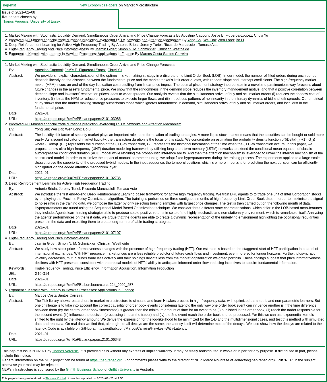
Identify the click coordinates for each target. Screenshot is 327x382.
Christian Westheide (173, 49)
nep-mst (9, 5)
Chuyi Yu (261, 35)
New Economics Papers (98, 5)
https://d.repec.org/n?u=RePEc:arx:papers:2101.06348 (78, 339)
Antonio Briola (127, 45)
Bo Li (240, 40)
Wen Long (226, 40)
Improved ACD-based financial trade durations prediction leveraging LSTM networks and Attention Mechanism (95, 40)
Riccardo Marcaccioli (180, 45)
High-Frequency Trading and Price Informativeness (49, 49)
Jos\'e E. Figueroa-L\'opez (231, 35)
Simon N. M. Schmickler (137, 49)
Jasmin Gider (105, 49)
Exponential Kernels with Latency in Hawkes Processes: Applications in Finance (71, 54)
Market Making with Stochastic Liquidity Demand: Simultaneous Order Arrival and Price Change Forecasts (92, 35)
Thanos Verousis (15, 21)
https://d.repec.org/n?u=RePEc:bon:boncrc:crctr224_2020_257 (84, 285)
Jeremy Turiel (151, 45)
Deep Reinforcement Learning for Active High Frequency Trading (59, 45)
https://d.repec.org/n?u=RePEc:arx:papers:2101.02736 (78, 178)
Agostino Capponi (195, 35)
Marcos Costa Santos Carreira (164, 54)
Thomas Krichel (55, 378)
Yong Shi (194, 40)
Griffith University (121, 369)
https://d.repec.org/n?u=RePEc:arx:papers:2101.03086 (78, 119)
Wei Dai (209, 40)
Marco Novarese (216, 360)
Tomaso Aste (208, 45)
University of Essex (45, 21)
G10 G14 (42, 274)
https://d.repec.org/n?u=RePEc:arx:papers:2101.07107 (78, 233)
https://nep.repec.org (106, 360)
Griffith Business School (85, 369)
